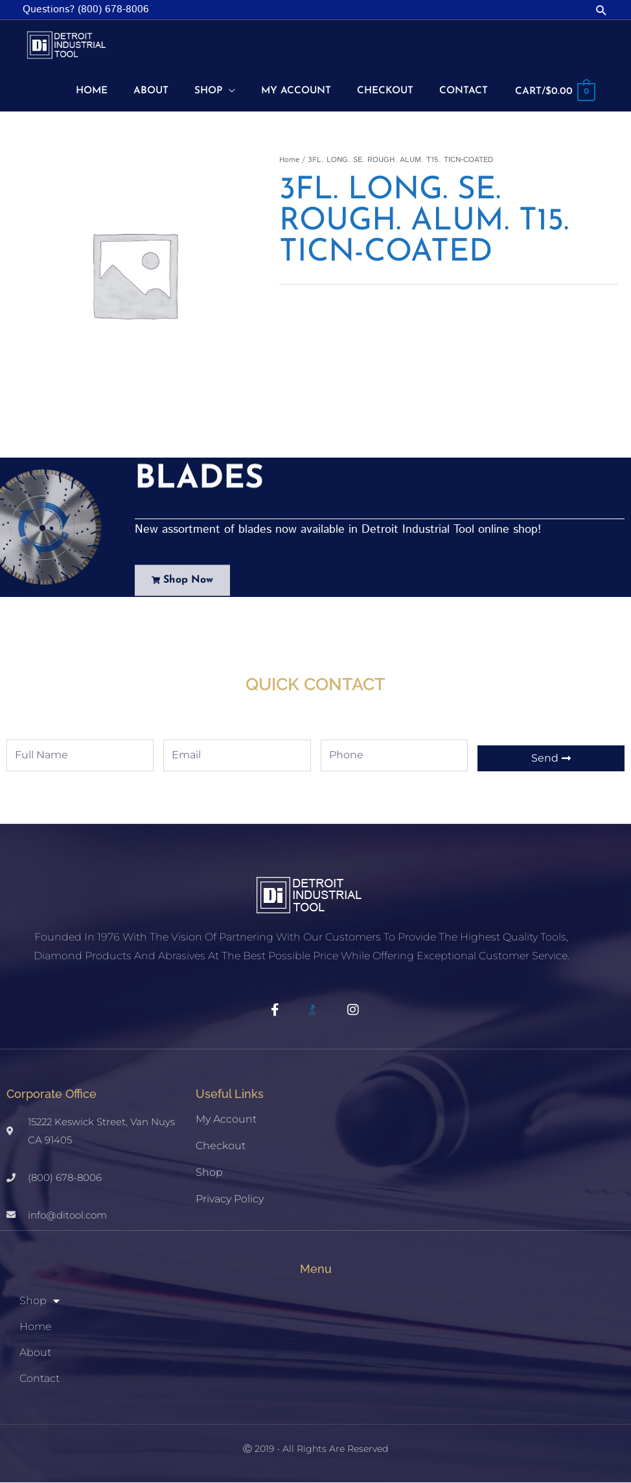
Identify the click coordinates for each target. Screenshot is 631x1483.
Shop (209, 1173)
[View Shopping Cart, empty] (553, 91)
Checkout (221, 1146)
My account (226, 1120)
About (35, 1353)
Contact (39, 1379)
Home (289, 160)
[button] (601, 10)
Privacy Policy (230, 1199)
